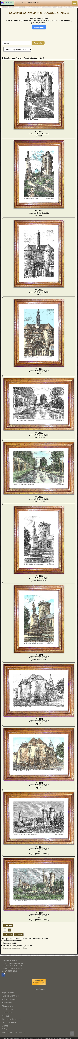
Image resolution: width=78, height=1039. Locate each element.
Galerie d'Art (7, 1013)
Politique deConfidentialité (13, 1033)
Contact (5, 1026)
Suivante (8, 935)
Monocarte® (7, 1003)
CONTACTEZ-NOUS (9, 971)
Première (8, 925)
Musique (5, 1016)
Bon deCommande (11, 996)
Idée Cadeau (7, 1009)
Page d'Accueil (8, 993)
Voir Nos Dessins (9, 999)
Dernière (18, 935)
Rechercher (38, 43)
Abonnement (7, 1006)
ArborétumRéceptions (11, 1019)
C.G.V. (4, 1029)
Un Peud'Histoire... (10, 1023)
